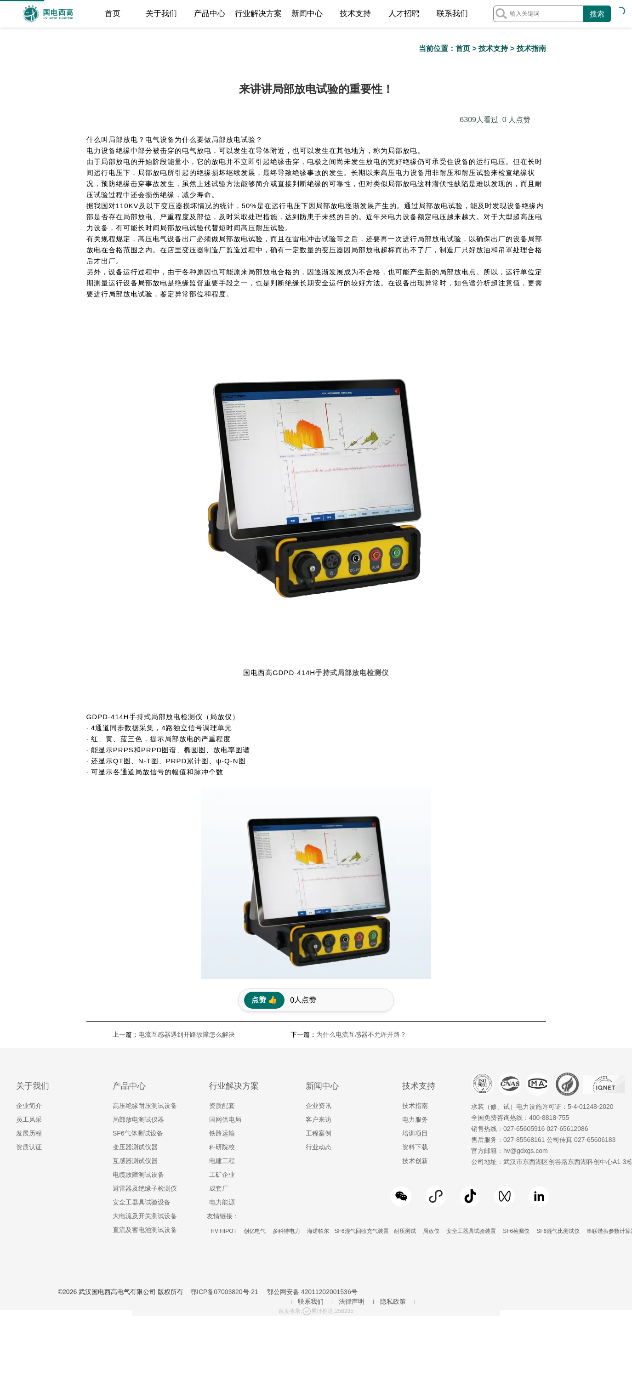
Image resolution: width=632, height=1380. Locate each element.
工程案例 (318, 1001)
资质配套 (222, 973)
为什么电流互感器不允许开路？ (361, 902)
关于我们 (161, 13)
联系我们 (452, 13)
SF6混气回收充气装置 (362, 1099)
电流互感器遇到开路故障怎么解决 (186, 902)
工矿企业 (222, 1042)
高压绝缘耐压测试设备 (145, 973)
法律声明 (351, 1169)
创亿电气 (254, 1099)
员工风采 (29, 987)
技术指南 (531, 48)
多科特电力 (286, 1099)
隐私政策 (393, 1169)
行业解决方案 (258, 13)
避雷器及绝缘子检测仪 (145, 1056)
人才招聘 (404, 13)
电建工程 (222, 1029)
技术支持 (355, 13)
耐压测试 (405, 1099)
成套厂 (218, 1056)
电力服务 (415, 987)
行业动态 (318, 1015)
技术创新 (415, 1029)
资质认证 (29, 1015)
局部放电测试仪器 (138, 987)
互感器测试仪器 (135, 1029)
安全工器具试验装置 (471, 1099)
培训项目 (415, 1001)
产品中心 (209, 13)
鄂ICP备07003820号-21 (224, 1160)
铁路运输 (222, 1001)
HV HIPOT (223, 1099)
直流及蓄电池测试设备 (145, 1098)
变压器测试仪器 (135, 1015)
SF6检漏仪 (516, 1099)
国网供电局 (225, 987)
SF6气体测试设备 (138, 1001)
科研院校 (222, 1015)
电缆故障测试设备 (138, 1042)
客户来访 (318, 987)
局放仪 (431, 1099)
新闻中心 (307, 13)
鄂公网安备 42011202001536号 (312, 1160)
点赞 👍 (264, 868)
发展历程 (29, 1001)
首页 (112, 13)
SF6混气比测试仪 (558, 1099)
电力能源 (222, 1070)
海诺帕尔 (318, 1099)
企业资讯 (318, 973)
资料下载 (415, 1015)
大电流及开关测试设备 (145, 1084)
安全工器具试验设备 (142, 1070)
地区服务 (434, 1169)
